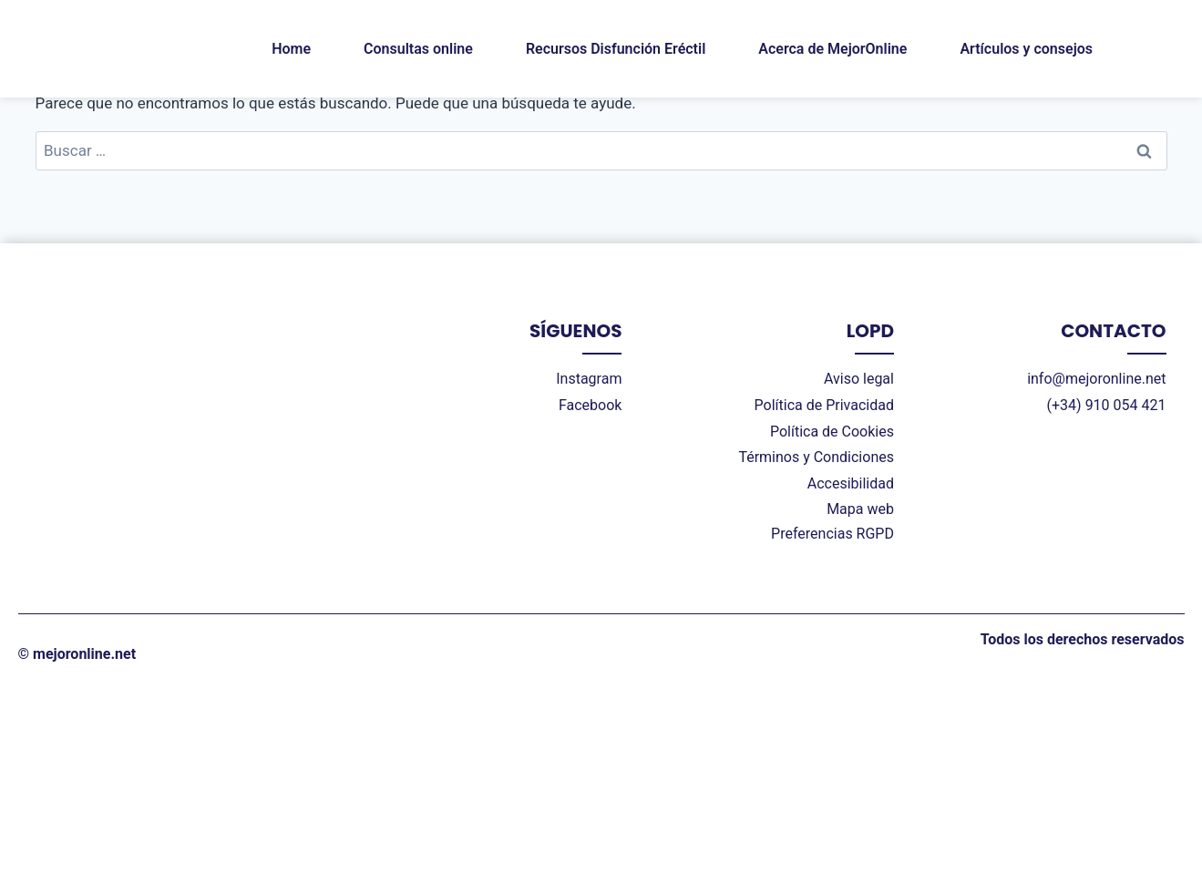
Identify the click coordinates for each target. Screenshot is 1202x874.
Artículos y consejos (1026, 48)
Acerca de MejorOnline (832, 48)
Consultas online (418, 48)
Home (291, 48)
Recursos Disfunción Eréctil (615, 48)
